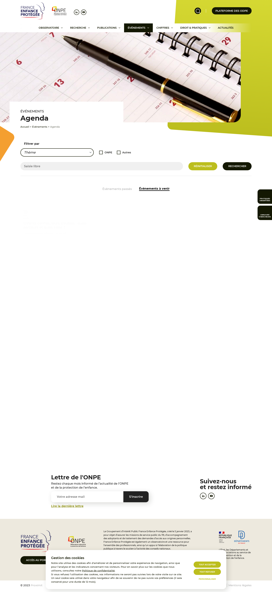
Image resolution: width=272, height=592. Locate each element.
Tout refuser (207, 572)
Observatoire (49, 27)
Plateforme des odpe (231, 10)
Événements (136, 27)
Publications (107, 27)
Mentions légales (240, 585)
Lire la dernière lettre (67, 506)
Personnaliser (207, 579)
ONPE (108, 152)
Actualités (226, 27)
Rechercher (237, 166)
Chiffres (162, 27)
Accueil (24, 126)
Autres (126, 152)
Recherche (78, 27)
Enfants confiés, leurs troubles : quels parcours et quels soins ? (55, 222)
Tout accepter (207, 565)
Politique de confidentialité (98, 570)
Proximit (36, 585)
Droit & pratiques (193, 27)
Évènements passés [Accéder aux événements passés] (117, 189)
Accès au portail (38, 560)
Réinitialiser (203, 166)
